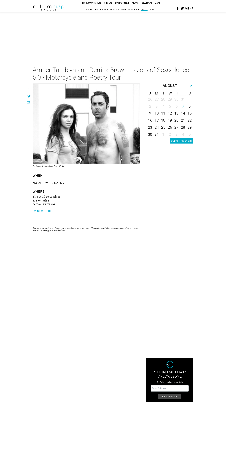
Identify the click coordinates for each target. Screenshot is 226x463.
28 (183, 127)
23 (150, 127)
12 (170, 113)
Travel (135, 3)
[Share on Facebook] (29, 89)
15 (190, 113)
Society (88, 9)
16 (150, 120)
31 (157, 134)
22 (190, 120)
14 (183, 113)
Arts (157, 3)
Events (144, 9)
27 (176, 127)
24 (157, 127)
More (152, 9)
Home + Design (101, 9)
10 (157, 113)
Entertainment (122, 3)
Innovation (133, 9)
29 (190, 127)
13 (176, 113)
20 (176, 120)
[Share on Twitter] (29, 96)
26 (170, 127)
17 (157, 120)
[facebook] (177, 8)
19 (170, 120)
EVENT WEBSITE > (43, 211)
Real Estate (147, 3)
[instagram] (187, 8)
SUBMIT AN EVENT (181, 140)
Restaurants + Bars (91, 3)
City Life (108, 3)
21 (183, 120)
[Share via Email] (28, 102)
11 (163, 113)
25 (163, 127)
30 (150, 134)
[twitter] (182, 8)
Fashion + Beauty (118, 9)
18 (163, 120)
